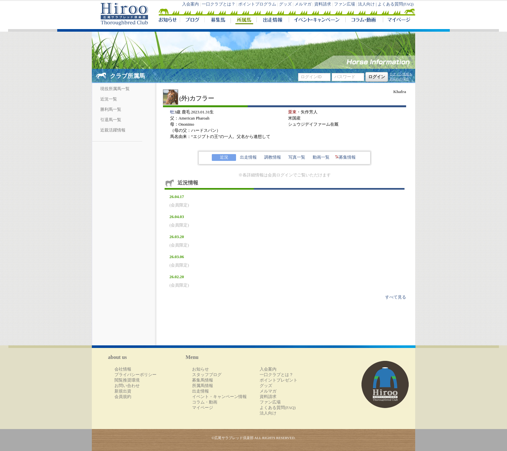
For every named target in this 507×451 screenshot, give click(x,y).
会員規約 (122, 396)
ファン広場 (344, 4)
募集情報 (345, 157)
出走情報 (272, 21)
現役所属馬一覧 (115, 89)
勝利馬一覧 (110, 109)
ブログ (192, 21)
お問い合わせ (127, 385)
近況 (224, 157)
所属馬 (243, 21)
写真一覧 (296, 157)
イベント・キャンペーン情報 (219, 396)
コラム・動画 (364, 21)
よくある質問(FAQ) (396, 4)
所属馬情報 (202, 385)
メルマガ (303, 4)
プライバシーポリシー (135, 374)
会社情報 (122, 369)
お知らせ (200, 369)
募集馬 (217, 21)
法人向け (268, 413)
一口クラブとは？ (218, 4)
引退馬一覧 (110, 120)
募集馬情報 (202, 380)
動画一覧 (321, 157)
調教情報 (272, 157)
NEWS (168, 21)
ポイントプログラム (257, 4)
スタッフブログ (206, 374)
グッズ (285, 4)
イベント (317, 21)
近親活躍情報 (112, 130)
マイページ (397, 21)
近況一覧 (108, 99)
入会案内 (190, 4)
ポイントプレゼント (278, 380)
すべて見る (395, 297)
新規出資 (122, 391)
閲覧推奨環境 (127, 380)
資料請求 (322, 4)
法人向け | (368, 4)
